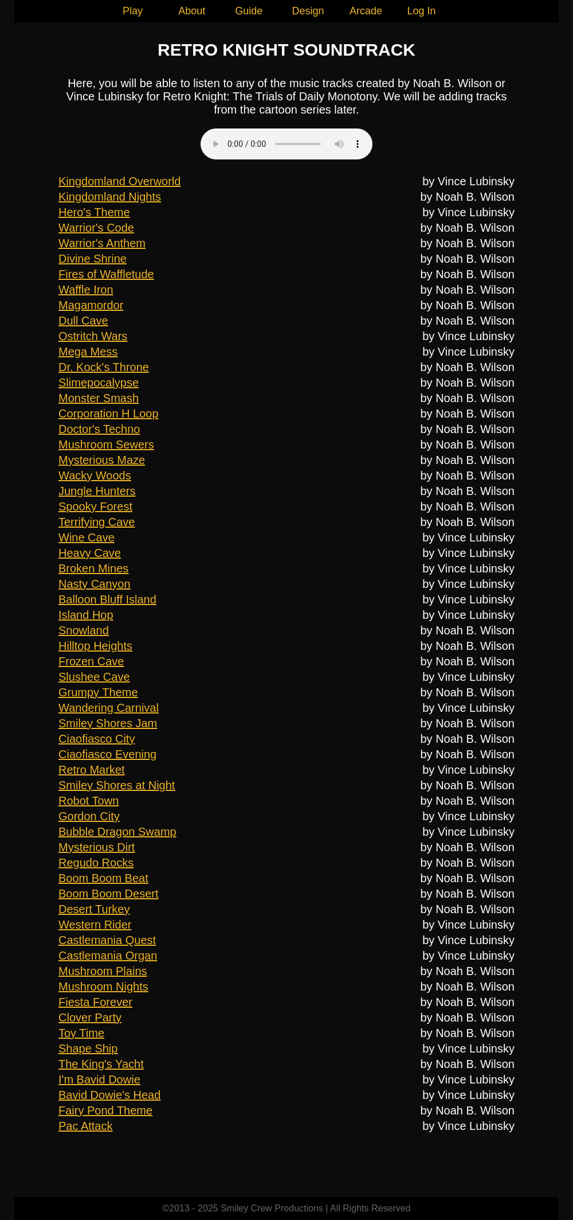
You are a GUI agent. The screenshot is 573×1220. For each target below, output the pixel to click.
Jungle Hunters (97, 491)
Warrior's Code (96, 227)
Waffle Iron (85, 289)
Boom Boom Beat (103, 878)
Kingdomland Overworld (119, 181)
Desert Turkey (93, 909)
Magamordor (90, 305)
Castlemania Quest (107, 940)
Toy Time (81, 1033)
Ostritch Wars (92, 336)
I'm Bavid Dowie (99, 1079)
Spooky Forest (95, 506)
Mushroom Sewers (106, 444)
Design (308, 11)
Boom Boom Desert (108, 893)
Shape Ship (87, 1048)
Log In (421, 11)
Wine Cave (86, 537)
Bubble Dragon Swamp (117, 831)
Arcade (366, 11)
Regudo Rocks (96, 862)
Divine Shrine (92, 258)
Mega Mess (87, 351)
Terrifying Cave (96, 522)
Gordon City (89, 816)
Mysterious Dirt (96, 847)
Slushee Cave (94, 677)
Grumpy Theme (98, 692)
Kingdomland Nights (109, 196)
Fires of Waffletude (106, 274)
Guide (248, 11)
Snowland (83, 630)
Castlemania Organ (107, 955)
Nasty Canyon (94, 584)
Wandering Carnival (108, 707)
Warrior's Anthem (102, 243)
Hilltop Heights (95, 646)
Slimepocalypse (98, 382)
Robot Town (88, 800)
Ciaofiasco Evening (107, 754)
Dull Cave (83, 320)
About (191, 11)
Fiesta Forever (95, 1002)
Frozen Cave (91, 661)
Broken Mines (93, 568)
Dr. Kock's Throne (103, 367)
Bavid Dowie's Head (109, 1095)
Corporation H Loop (108, 413)
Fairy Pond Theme (105, 1110)
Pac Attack (85, 1126)
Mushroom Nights (103, 986)
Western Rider (94, 924)
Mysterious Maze (101, 460)
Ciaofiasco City (96, 738)
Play (133, 11)
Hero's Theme (94, 212)
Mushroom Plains (102, 971)
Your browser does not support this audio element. (286, 143)
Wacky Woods (94, 475)
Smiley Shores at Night (116, 785)
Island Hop (85, 615)
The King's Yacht (101, 1064)
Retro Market (91, 769)
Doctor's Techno (99, 429)
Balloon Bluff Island (107, 599)
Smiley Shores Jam (107, 723)
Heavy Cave (89, 553)
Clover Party (89, 1017)
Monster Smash (98, 398)
